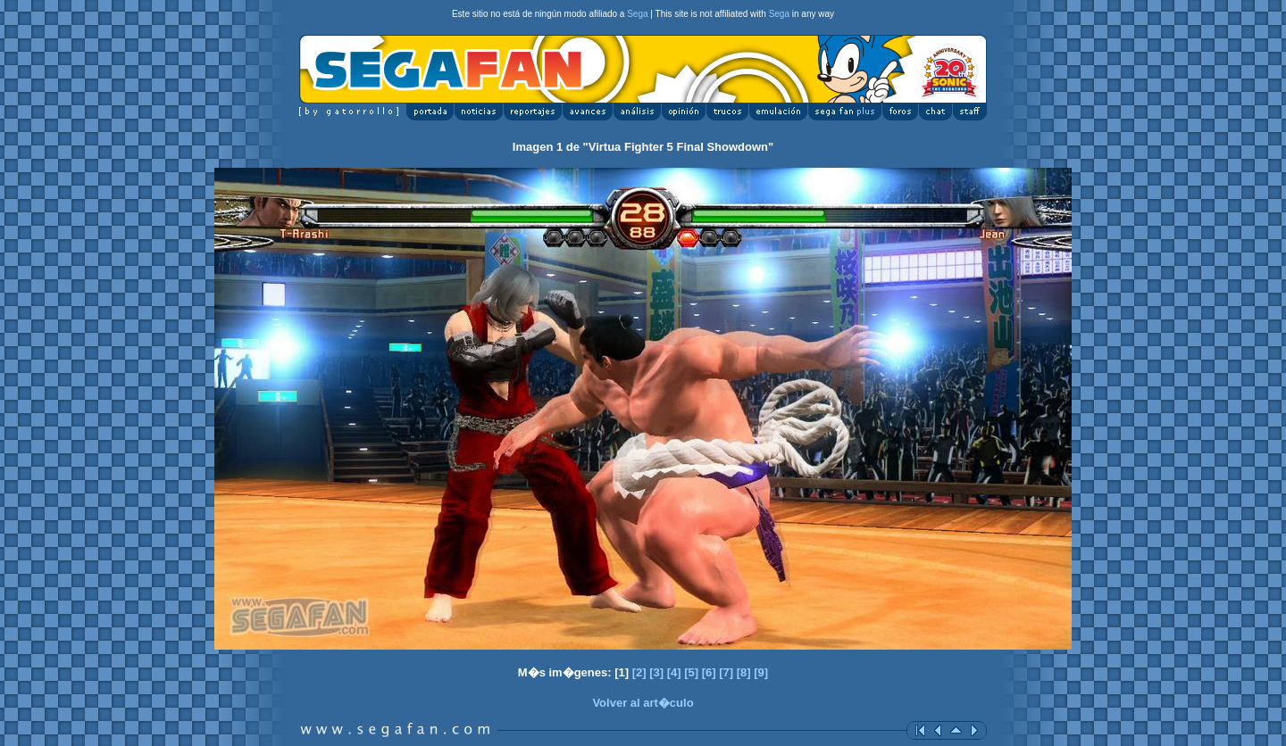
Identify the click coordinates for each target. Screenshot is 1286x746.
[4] (674, 672)
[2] (639, 672)
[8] (744, 672)
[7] (726, 672)
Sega (637, 14)
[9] (761, 672)
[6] (709, 672)
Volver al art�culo (642, 702)
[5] (691, 672)
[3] (656, 672)
